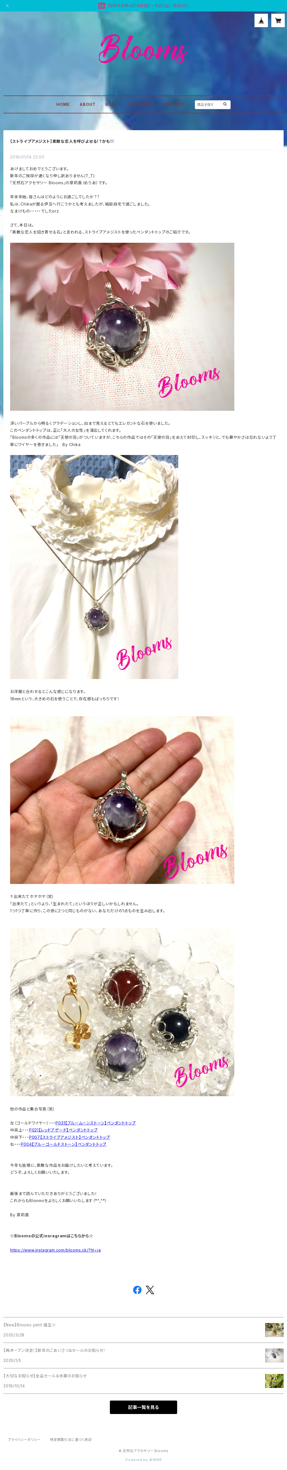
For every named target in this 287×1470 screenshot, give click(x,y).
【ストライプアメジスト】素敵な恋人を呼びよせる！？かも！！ (62, 141)
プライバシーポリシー (24, 1440)
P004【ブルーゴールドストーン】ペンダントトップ (64, 1144)
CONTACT (174, 104)
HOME (63, 104)
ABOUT (87, 104)
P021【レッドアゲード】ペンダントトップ (63, 1130)
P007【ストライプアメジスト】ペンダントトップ (69, 1137)
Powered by (143, 1460)
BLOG (111, 104)
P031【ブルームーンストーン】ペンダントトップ (95, 1123)
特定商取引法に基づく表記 (71, 1440)
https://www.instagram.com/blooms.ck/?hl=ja (55, 1250)
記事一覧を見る (143, 1407)
